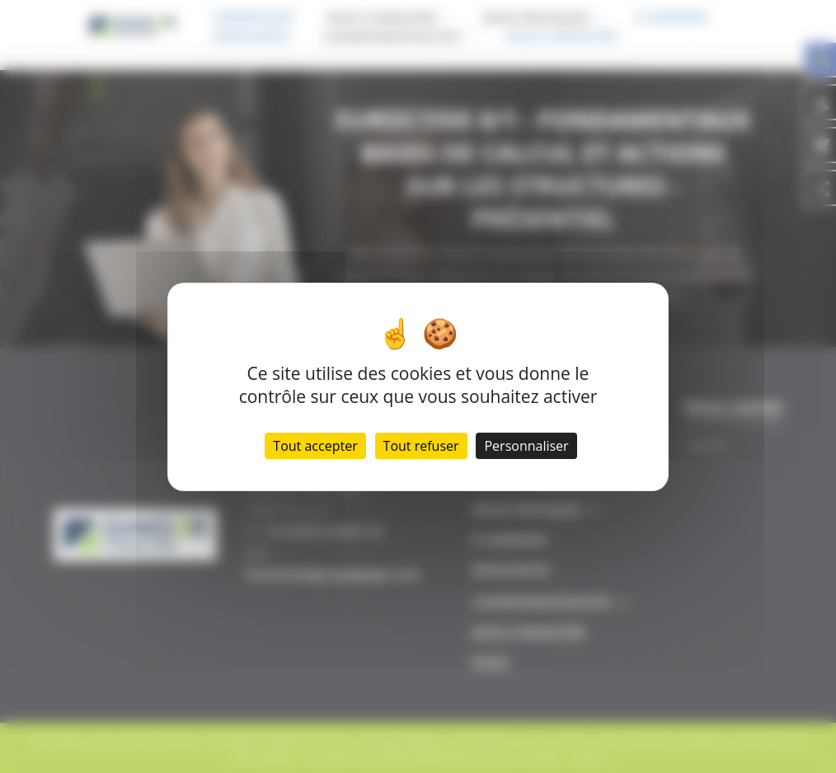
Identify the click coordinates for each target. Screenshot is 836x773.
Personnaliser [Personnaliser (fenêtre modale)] (526, 446)
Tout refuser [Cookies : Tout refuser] (421, 446)
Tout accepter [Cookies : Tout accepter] (315, 446)
